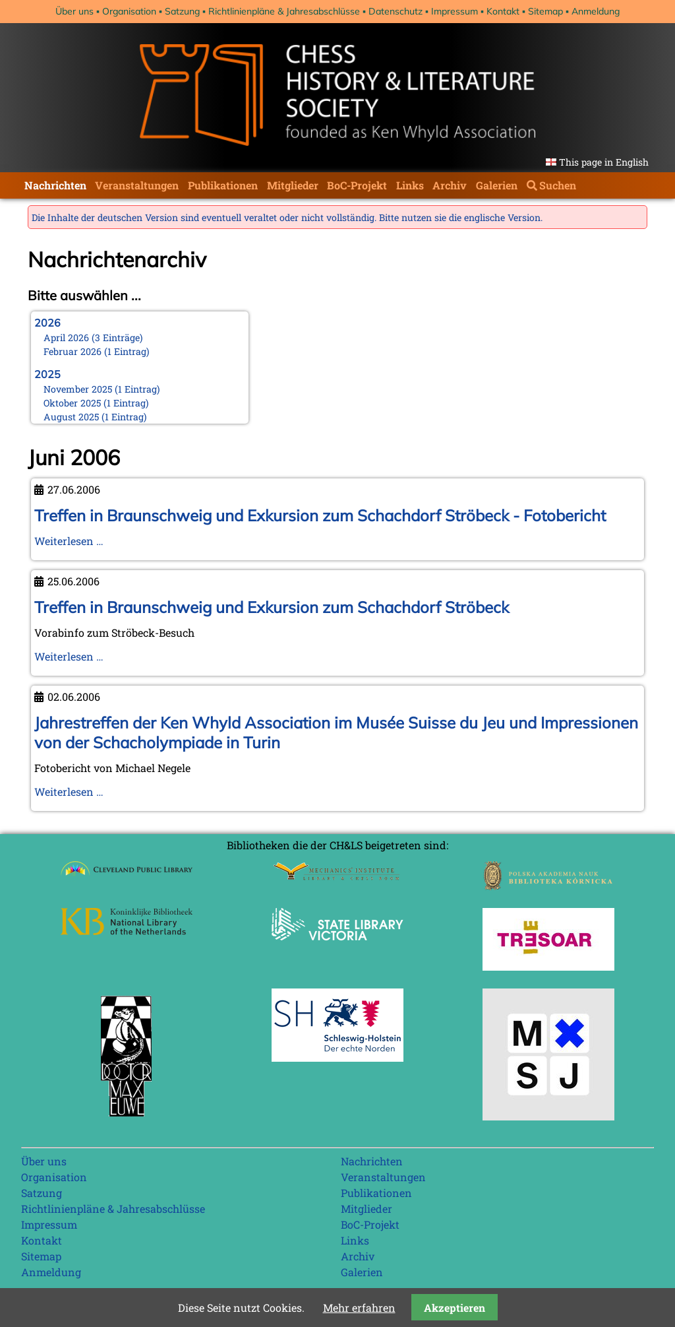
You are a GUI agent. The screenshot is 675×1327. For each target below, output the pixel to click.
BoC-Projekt (357, 185)
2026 (47, 322)
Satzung (182, 11)
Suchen (557, 185)
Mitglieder (292, 185)
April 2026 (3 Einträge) (93, 337)
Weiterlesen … (68, 541)
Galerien (496, 185)
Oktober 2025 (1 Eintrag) (96, 403)
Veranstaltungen (137, 185)
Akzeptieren (454, 1307)
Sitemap (545, 11)
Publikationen (223, 185)
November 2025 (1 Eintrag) (102, 389)
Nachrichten (55, 185)
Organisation (129, 11)
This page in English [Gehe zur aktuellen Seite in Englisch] (604, 162)
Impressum (454, 11)
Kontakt (502, 11)
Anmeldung (596, 11)
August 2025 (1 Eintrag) (95, 416)
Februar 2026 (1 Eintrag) (97, 351)
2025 (47, 374)
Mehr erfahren (359, 1307)
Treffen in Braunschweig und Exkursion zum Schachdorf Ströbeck (271, 607)
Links (410, 185)
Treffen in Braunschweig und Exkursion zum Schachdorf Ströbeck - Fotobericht (320, 515)
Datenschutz (395, 11)
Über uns (74, 11)
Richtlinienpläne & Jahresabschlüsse (284, 11)
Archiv (449, 185)
